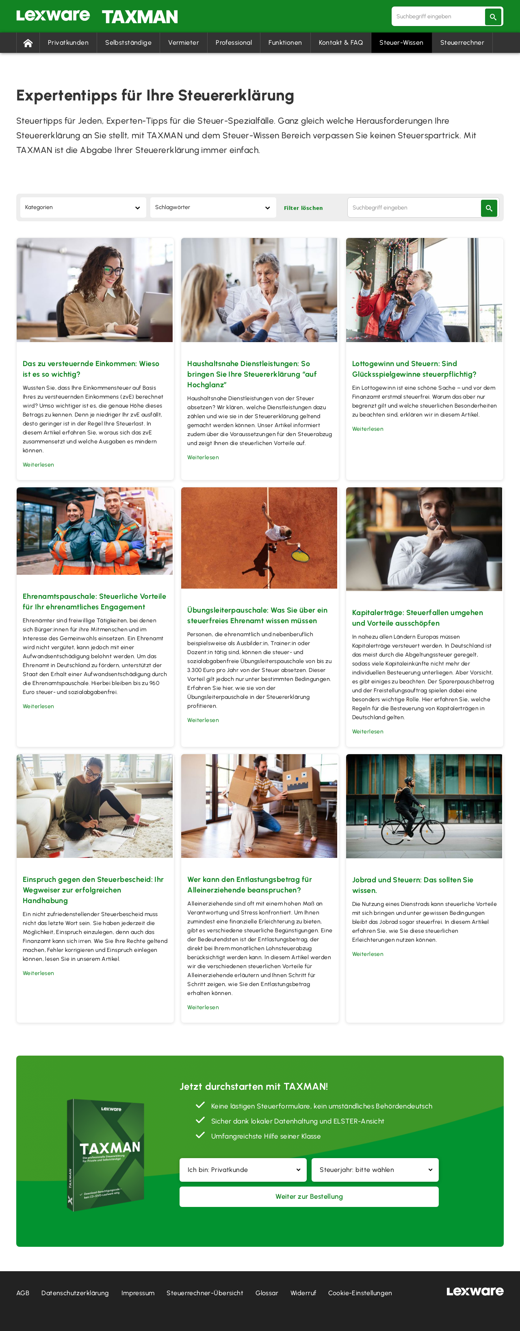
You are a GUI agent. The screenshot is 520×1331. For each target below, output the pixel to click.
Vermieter (183, 42)
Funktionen (285, 42)
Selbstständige (128, 42)
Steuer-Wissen (401, 42)
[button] (243, 1169)
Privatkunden (68, 42)
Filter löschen (303, 209)
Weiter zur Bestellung (309, 1197)
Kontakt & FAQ (341, 42)
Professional (234, 42)
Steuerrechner (462, 42)
